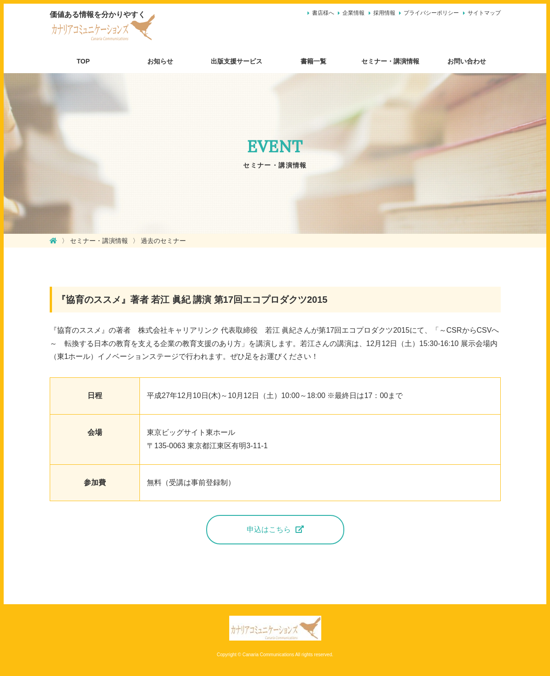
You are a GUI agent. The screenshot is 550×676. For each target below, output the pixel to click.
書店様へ (323, 13)
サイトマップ (484, 13)
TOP (83, 61)
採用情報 (384, 13)
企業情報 (353, 13)
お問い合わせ (466, 61)
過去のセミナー (163, 240)
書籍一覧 (313, 61)
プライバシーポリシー (431, 13)
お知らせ (160, 61)
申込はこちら (269, 529)
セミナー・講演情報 (390, 61)
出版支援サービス (236, 61)
